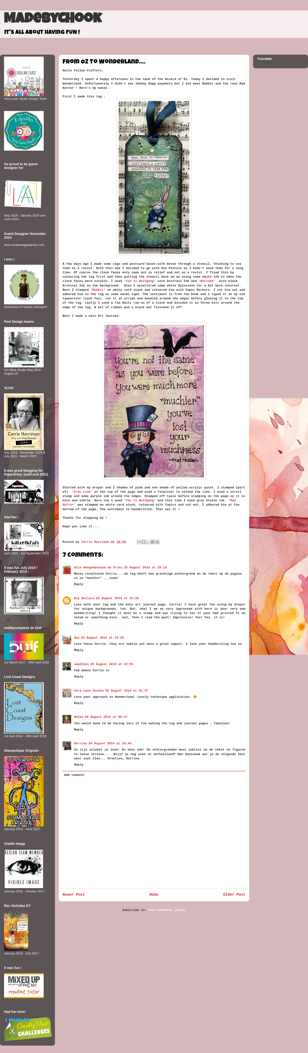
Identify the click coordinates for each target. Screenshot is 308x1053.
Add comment (74, 775)
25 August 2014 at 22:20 (117, 598)
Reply (78, 584)
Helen (78, 717)
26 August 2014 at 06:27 (106, 717)
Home (153, 895)
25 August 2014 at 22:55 (111, 664)
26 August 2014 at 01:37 (126, 691)
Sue (77, 638)
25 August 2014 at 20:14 (145, 567)
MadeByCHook (52, 20)
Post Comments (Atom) (167, 910)
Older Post (234, 895)
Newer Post (74, 895)
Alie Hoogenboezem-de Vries (98, 567)
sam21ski (81, 664)
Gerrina (80, 743)
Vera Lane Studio (89, 691)
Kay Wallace (84, 598)
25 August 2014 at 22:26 (102, 638)
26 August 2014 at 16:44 (110, 743)
